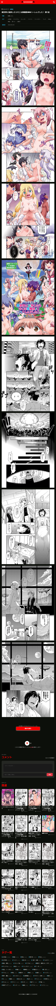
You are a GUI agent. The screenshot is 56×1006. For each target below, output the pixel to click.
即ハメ (13, 21)
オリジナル (16, 19)
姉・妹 (46, 969)
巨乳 (24, 957)
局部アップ (7, 985)
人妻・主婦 (36, 960)
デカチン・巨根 (39, 976)
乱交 (30, 979)
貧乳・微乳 (7, 963)
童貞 (25, 985)
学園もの (37, 969)
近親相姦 (28, 976)
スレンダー (23, 19)
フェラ (44, 19)
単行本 (33, 957)
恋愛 (39, 972)
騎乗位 (27, 969)
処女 (17, 966)
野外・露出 (7, 976)
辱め (31, 972)
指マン (34, 982)
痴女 (50, 976)
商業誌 (11, 9)
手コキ (25, 982)
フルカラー (48, 960)
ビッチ (17, 985)
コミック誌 (19, 963)
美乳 (14, 972)
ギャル (6, 982)
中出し (49, 19)
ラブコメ (34, 985)
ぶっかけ (17, 976)
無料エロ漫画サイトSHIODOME (29, 994)
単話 (9, 21)
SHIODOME (28, 2)
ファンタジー (37, 19)
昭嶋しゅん (10, 16)
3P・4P (38, 966)
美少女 (26, 960)
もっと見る (51, 953)
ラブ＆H (30, 963)
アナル (6, 972)
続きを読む (28, 728)
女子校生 (7, 960)
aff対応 (9, 19)
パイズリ (48, 972)
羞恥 (12, 979)
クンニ (38, 979)
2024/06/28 (11, 25)
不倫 (42, 982)
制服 (18, 969)
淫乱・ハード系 (8, 969)
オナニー (15, 982)
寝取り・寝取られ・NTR (44, 963)
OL (5, 979)
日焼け (18, 21)
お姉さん (48, 979)
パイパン (30, 19)
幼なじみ (21, 979)
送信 (50, 774)
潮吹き (22, 972)
